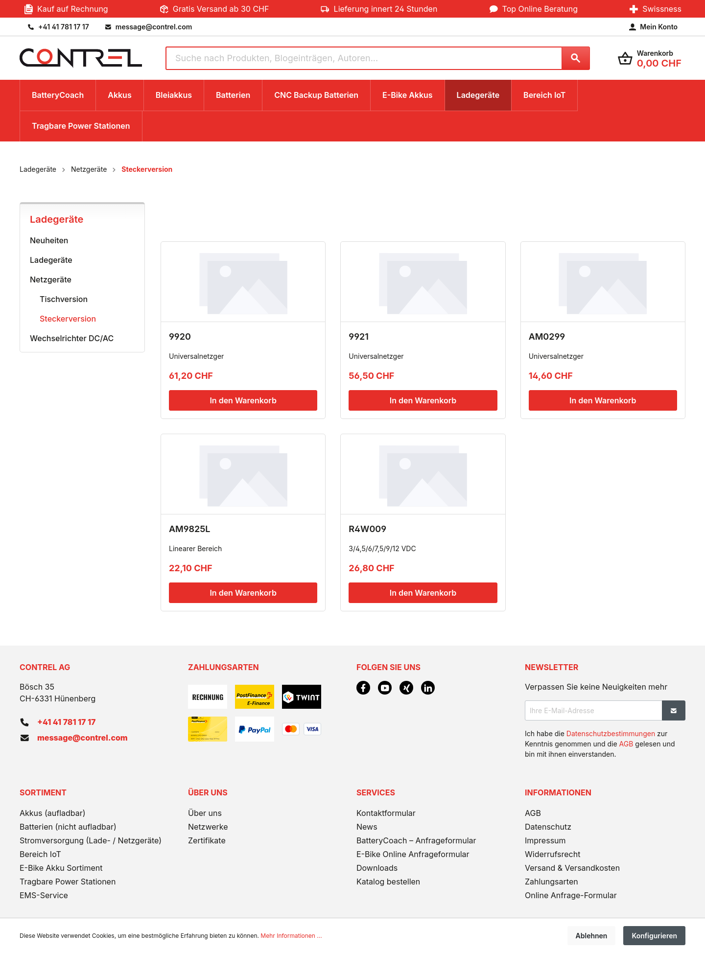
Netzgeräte (50, 279)
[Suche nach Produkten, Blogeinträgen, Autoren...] (363, 58)
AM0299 (547, 336)
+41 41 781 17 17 (66, 722)
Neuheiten (49, 240)
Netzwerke (208, 827)
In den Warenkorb (243, 400)
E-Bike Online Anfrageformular (413, 854)
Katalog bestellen (388, 881)
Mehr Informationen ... (291, 935)
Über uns (205, 813)
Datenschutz (548, 827)
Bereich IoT (40, 854)
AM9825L (190, 529)
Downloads (377, 868)
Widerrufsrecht (552, 854)
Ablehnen (592, 935)
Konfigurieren (654, 935)
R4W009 (367, 529)
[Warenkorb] (649, 58)
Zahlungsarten (551, 881)
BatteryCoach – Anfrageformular (416, 840)
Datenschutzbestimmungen (610, 733)
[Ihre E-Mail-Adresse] (593, 710)
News (366, 827)
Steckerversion (68, 319)
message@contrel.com (82, 738)
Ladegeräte (56, 219)
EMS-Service (44, 895)
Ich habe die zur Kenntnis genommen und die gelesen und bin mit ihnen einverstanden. (600, 743)
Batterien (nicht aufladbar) (68, 827)
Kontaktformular (386, 813)
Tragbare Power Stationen (68, 881)
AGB (626, 744)
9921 (359, 336)
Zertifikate (207, 840)
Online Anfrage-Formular (571, 895)
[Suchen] (576, 58)
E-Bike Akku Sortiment (61, 868)
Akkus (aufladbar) (53, 813)
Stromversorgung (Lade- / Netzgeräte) (91, 840)
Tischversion (64, 299)
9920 (180, 336)
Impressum (545, 840)
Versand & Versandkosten (572, 868)
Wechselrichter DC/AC (72, 338)
